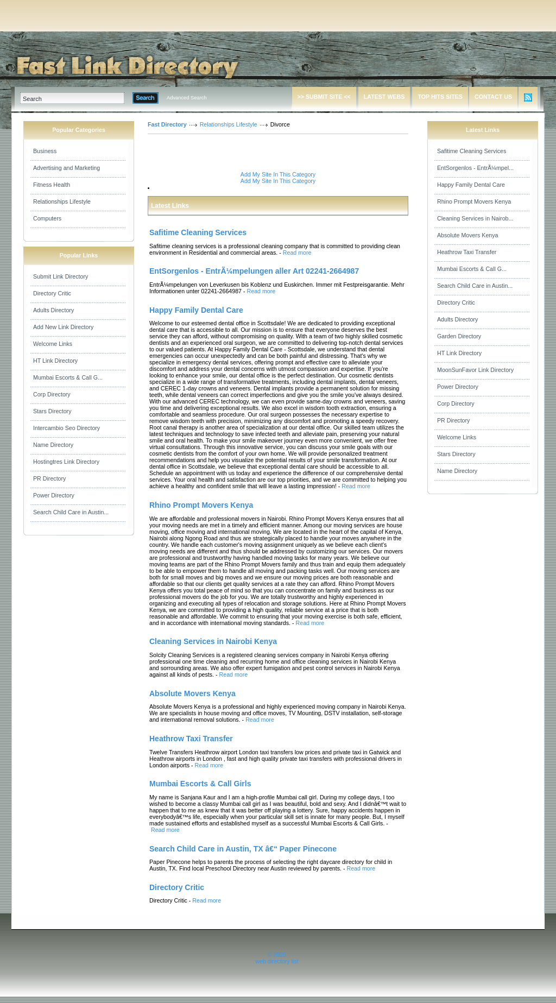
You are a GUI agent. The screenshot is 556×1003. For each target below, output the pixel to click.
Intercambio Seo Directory (66, 428)
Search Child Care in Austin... (71, 512)
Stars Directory (52, 411)
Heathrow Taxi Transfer (466, 252)
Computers (47, 218)
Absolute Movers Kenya (467, 235)
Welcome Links (52, 343)
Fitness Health (51, 184)
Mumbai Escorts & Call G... (68, 377)
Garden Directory (459, 336)
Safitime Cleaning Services (471, 151)
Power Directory (53, 495)
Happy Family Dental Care (471, 184)
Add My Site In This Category (278, 174)
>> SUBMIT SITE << (324, 96)
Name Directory (53, 444)
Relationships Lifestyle (62, 201)
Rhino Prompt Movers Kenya (474, 201)
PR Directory (49, 478)
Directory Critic (52, 293)
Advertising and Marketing (66, 168)
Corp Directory (52, 394)
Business (44, 151)
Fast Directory (167, 124)
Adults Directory (53, 310)
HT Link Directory (55, 360)
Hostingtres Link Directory (66, 461)
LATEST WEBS (384, 96)
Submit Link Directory (60, 276)
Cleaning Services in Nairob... (475, 218)
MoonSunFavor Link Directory (475, 370)
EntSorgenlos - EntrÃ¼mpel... (475, 168)
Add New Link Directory (63, 327)
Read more (297, 252)
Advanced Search (187, 97)
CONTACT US (493, 96)
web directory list (276, 961)
